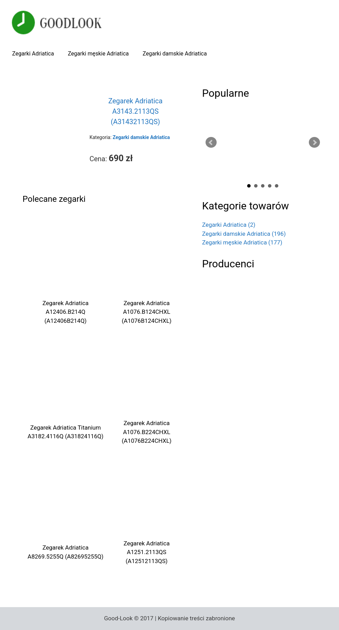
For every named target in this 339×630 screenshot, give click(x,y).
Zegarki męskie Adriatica (98, 53)
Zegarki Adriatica (33, 53)
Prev (211, 142)
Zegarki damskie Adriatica (175, 53)
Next (314, 142)
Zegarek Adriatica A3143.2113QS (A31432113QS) (135, 111)
